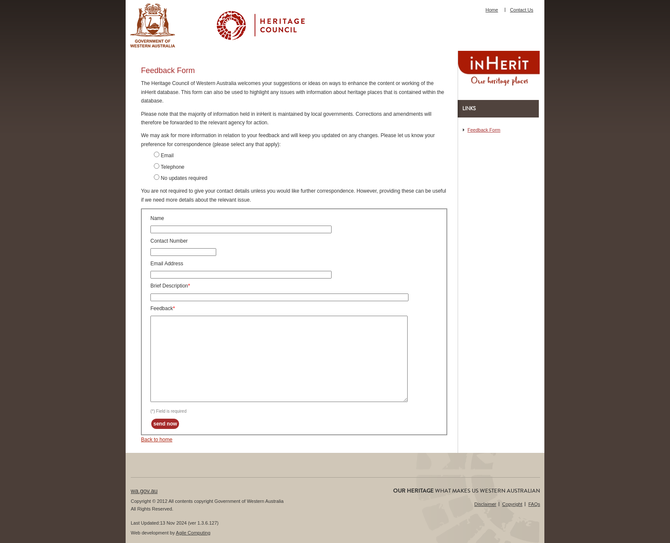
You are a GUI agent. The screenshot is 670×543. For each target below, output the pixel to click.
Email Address (166, 264)
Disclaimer (485, 504)
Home (491, 9)
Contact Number (169, 241)
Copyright (512, 504)
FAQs (534, 504)
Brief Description (169, 286)
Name (157, 218)
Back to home (156, 440)
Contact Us (521, 9)
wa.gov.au (144, 490)
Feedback (161, 308)
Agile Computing (193, 532)
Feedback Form (483, 129)
